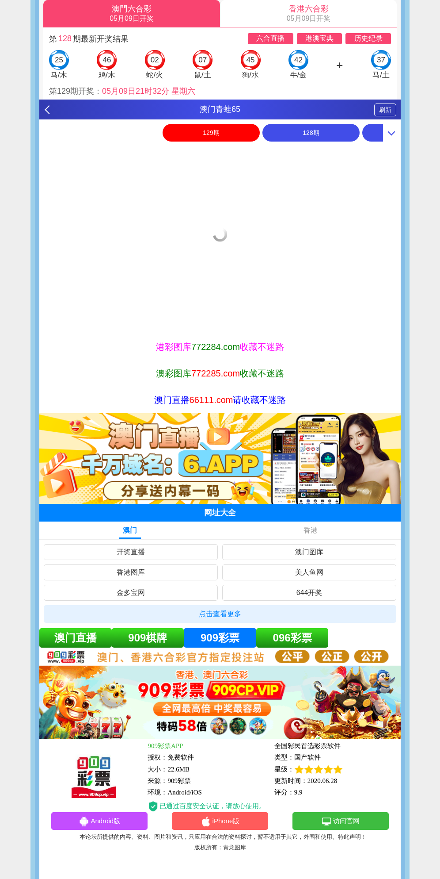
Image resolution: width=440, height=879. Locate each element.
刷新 (385, 109)
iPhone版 (220, 821)
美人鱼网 (309, 572)
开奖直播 (131, 552)
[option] (220, 151)
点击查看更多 (220, 614)
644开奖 (309, 592)
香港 (310, 530)
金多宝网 (131, 592)
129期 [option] (211, 132)
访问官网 (340, 821)
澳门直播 (75, 638)
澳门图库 (309, 552)
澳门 (130, 530)
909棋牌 (147, 638)
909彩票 (220, 638)
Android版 (99, 821)
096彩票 (292, 638)
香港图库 (131, 572)
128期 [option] (311, 132)
